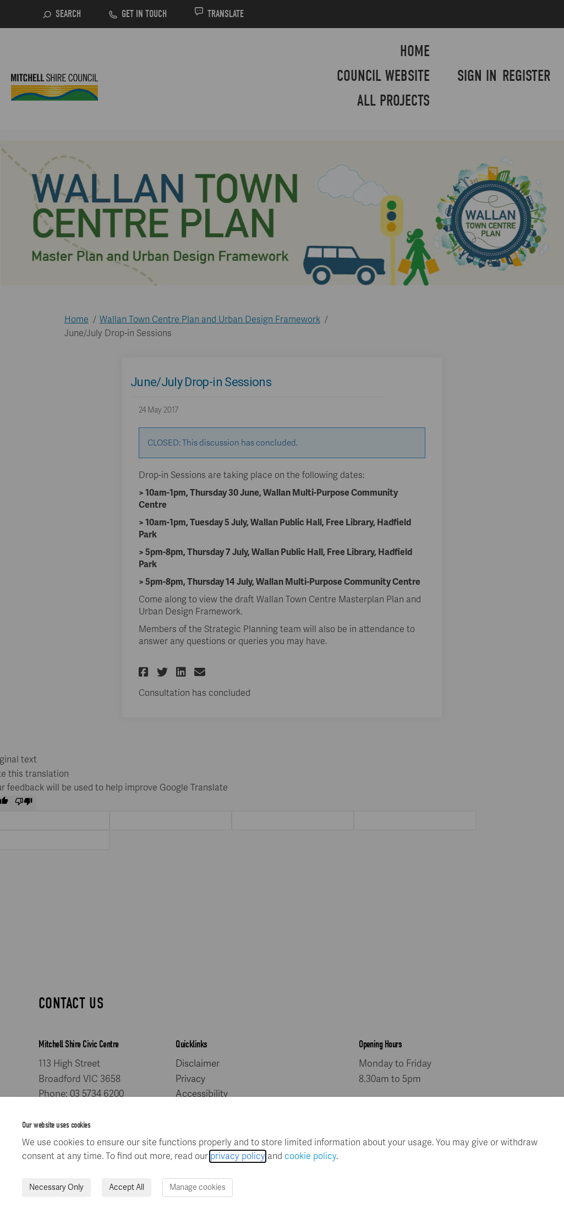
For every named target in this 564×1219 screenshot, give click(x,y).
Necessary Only (56, 1187)
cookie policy (310, 1156)
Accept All (126, 1187)
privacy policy (237, 1156)
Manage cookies (197, 1187)
